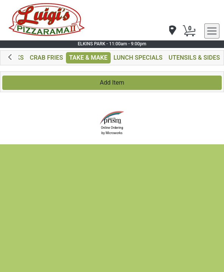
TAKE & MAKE (88, 57)
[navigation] (172, 31)
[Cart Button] (189, 31)
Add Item (112, 82)
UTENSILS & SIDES (194, 57)
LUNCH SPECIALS (138, 57)
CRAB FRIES (46, 57)
